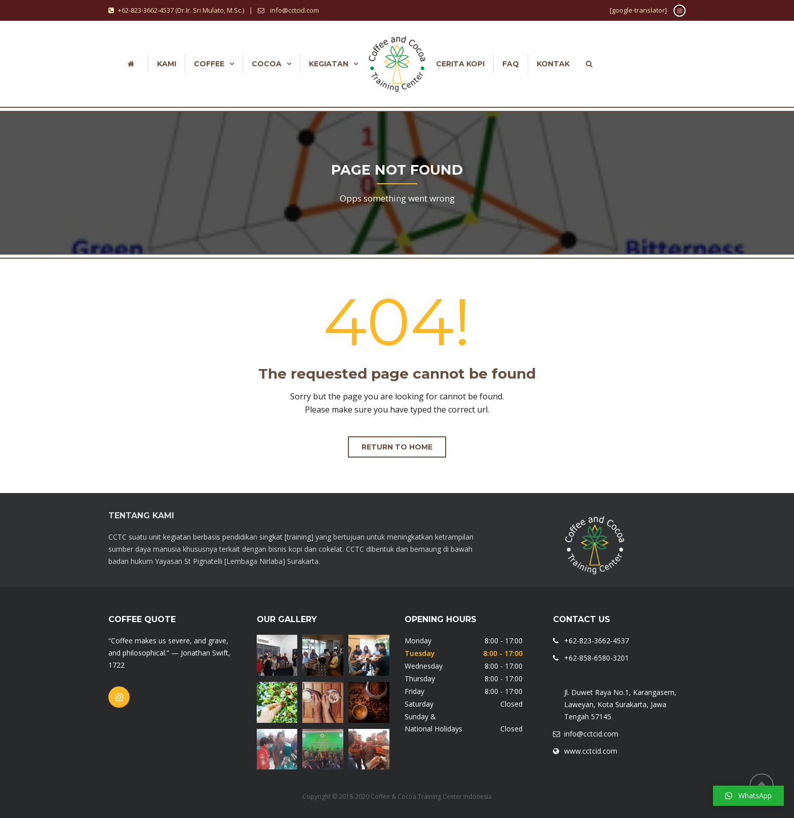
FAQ (510, 63)
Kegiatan (328, 63)
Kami (166, 63)
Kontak (553, 63)
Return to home (397, 447)
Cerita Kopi (460, 63)
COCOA (267, 63)
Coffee (209, 63)
